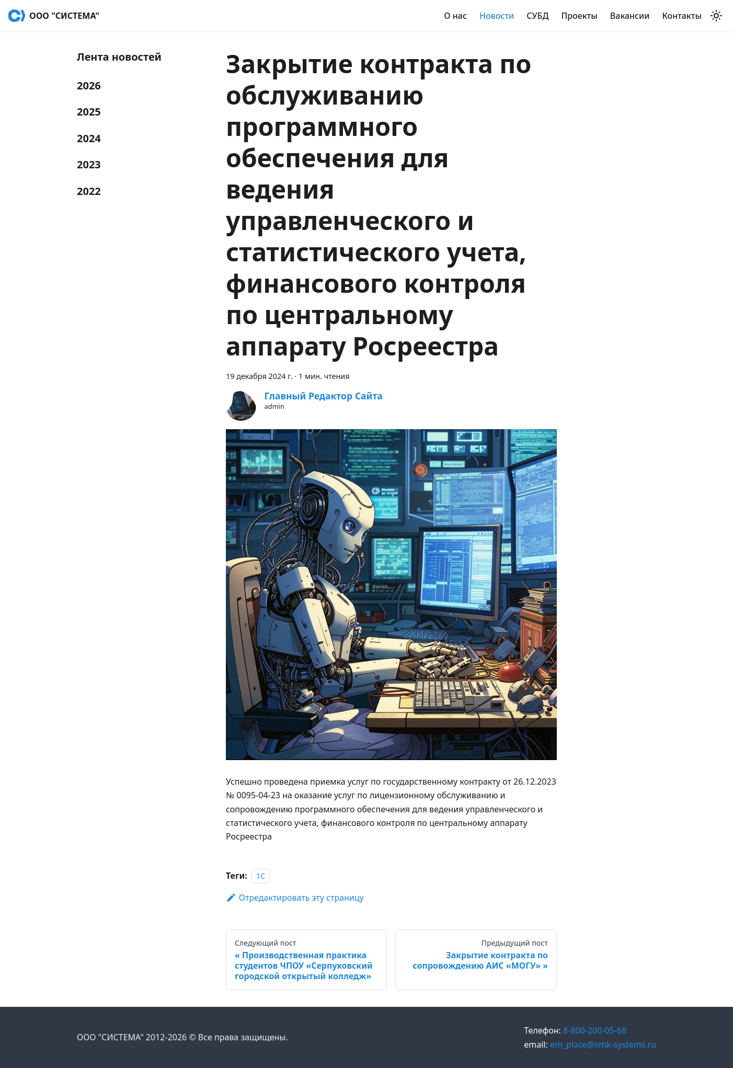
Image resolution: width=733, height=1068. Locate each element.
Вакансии (630, 15)
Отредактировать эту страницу (295, 897)
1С (260, 876)
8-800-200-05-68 (575, 1030)
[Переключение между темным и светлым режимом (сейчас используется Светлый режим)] (716, 15)
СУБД (537, 15)
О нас (455, 15)
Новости (496, 15)
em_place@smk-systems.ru (590, 1044)
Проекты (579, 15)
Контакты (682, 15)
